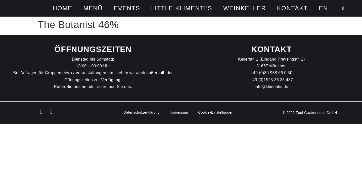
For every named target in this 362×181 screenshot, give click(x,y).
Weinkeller (244, 8)
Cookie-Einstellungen (215, 112)
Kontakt (292, 8)
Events (127, 8)
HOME (62, 8)
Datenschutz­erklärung (141, 112)
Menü (93, 8)
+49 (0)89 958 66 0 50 (271, 73)
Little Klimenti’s (181, 8)
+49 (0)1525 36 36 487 (271, 80)
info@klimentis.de (271, 86)
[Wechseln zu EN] (323, 8)
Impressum (179, 112)
